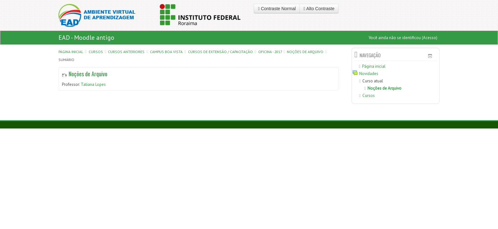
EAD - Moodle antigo (86, 37)
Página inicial (70, 51)
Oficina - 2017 (270, 51)
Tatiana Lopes (93, 84)
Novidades (368, 73)
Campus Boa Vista (166, 51)
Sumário (66, 59)
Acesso (429, 37)
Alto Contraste (319, 8)
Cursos (96, 51)
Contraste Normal (277, 8)
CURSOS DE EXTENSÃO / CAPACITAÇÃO (220, 51)
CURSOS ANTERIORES (126, 51)
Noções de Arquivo (305, 51)
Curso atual (372, 81)
